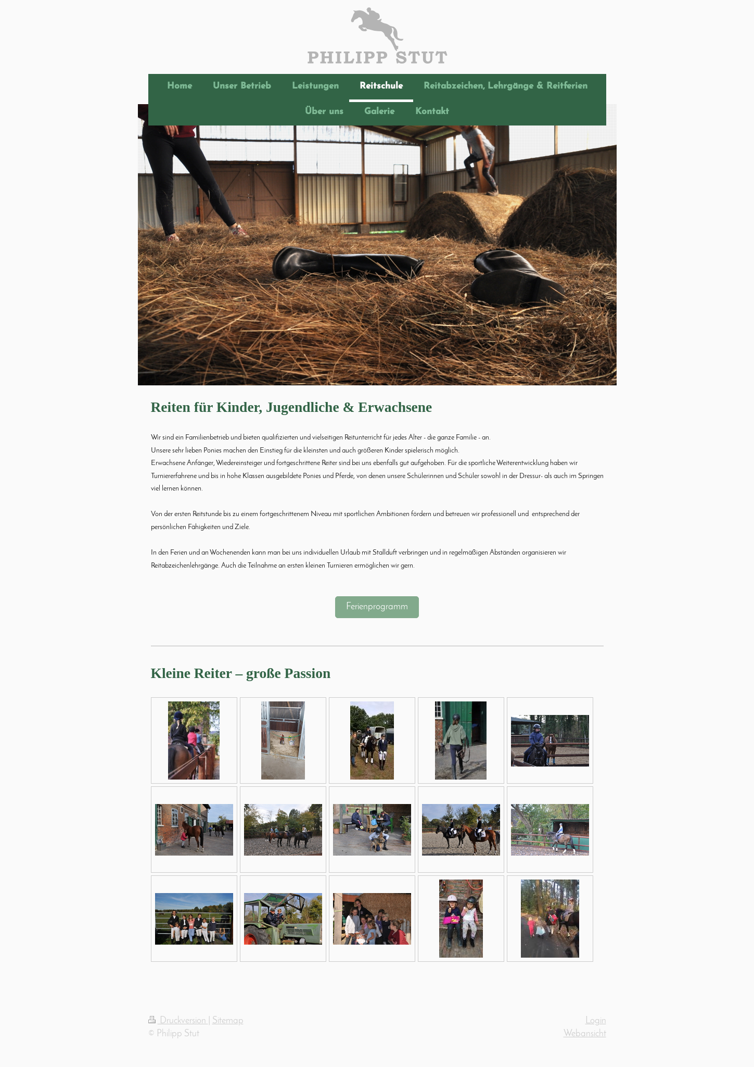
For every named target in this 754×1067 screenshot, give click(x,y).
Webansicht (585, 1034)
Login (595, 1021)
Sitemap (228, 1021)
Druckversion (178, 1021)
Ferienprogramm (377, 607)
